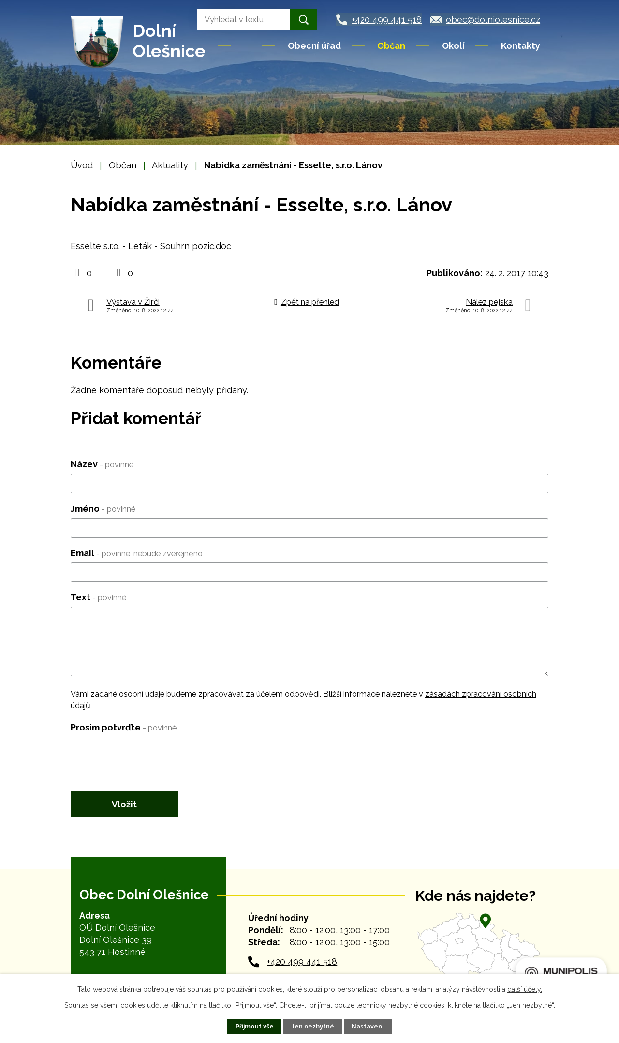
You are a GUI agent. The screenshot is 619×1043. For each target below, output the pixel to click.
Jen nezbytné (312, 1026)
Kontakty (520, 46)
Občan (391, 46)
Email (137, 553)
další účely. (524, 989)
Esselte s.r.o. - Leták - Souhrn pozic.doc (151, 246)
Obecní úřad (314, 46)
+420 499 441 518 (302, 961)
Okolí (453, 46)
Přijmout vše (255, 1026)
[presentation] (144, 755)
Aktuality (170, 165)
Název (102, 464)
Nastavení (367, 1026)
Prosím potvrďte (124, 727)
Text (98, 597)
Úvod (247, 45)
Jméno (103, 509)
